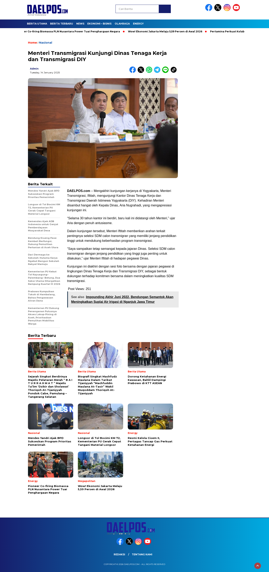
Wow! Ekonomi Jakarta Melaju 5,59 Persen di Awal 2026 (167, 31)
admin (34, 68)
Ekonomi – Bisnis (99, 23)
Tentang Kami (142, 554)
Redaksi (119, 554)
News (80, 23)
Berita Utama (37, 23)
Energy (138, 23)
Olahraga (122, 23)
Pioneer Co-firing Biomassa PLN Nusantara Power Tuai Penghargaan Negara (70, 31)
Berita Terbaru (61, 23)
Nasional (45, 42)
